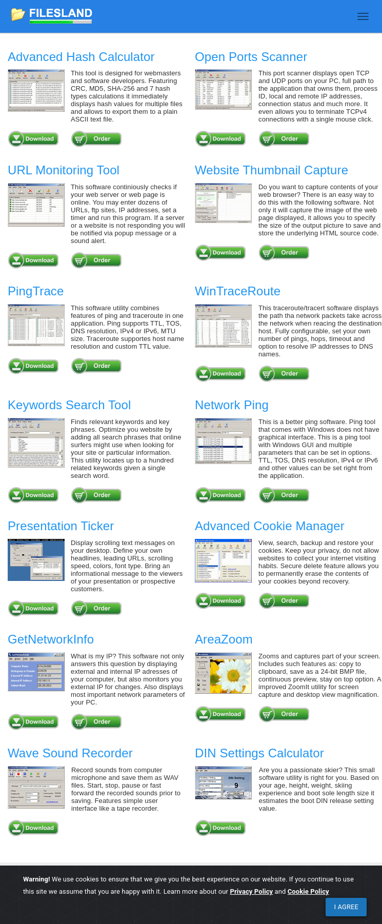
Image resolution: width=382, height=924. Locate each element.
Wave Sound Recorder (70, 753)
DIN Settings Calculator (259, 753)
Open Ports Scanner (251, 57)
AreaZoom (224, 639)
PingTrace (36, 291)
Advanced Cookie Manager (270, 526)
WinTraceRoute (237, 291)
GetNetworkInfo (51, 639)
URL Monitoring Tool (63, 170)
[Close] (346, 907)
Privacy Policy (251, 891)
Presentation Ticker (61, 526)
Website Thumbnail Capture (271, 170)
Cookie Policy (308, 891)
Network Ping (232, 405)
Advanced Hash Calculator (81, 57)
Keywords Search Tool (69, 405)
